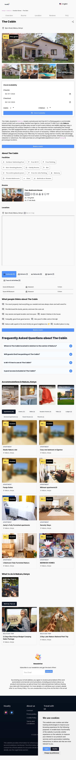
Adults (5, 109)
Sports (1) (50, 275)
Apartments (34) (9, 414)
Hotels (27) (21, 414)
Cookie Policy (31, 720)
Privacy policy (31, 716)
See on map (28, 214)
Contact (30, 712)
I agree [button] (46, 749)
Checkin (6, 90)
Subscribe (49, 673)
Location (38, 15)
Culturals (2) (9, 275)
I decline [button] (54, 749)
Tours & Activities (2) (12, 282)
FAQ (66, 15)
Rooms (23, 15)
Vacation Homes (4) (45, 414)
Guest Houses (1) (27, 419)
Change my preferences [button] (51, 753)
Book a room (38, 147)
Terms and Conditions (31, 724)
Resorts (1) (40, 419)
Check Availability (38, 113)
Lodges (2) (68, 414)
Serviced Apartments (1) (11, 419)
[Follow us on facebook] (12, 714)
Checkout (7, 99)
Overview (9, 15)
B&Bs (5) (32, 414)
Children (41, 109)
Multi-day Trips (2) (9, 606)
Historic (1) (23, 275)
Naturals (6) (37, 275)
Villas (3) (57, 414)
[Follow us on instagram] (6, 714)
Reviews (52, 15)
